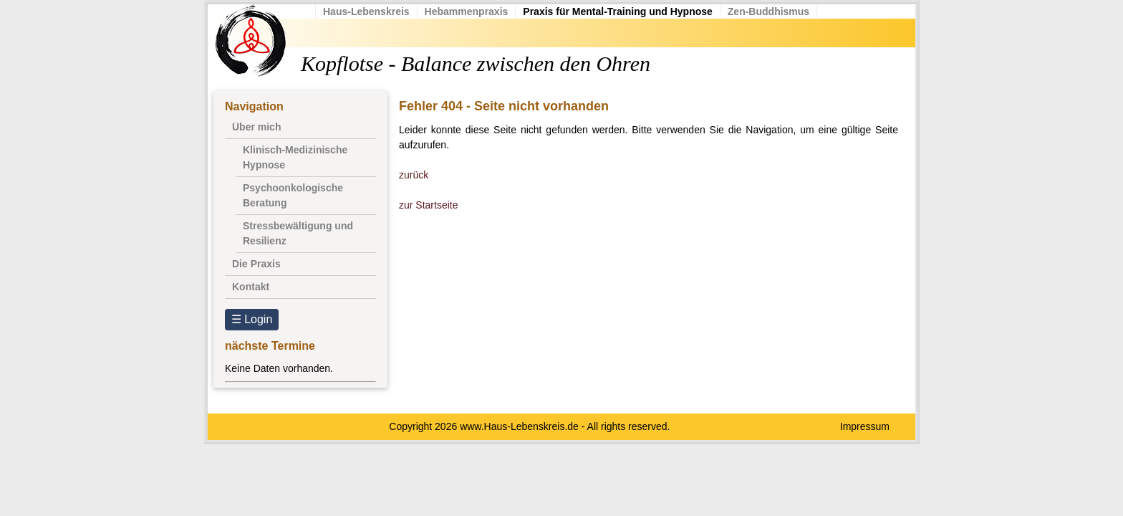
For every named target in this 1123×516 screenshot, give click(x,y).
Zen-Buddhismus (768, 11)
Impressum (865, 426)
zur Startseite (428, 205)
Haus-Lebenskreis (366, 11)
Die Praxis (256, 263)
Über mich (256, 127)
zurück (413, 175)
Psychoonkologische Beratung (293, 195)
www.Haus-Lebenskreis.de (519, 426)
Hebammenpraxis (467, 11)
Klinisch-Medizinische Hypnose (295, 157)
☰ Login (252, 319)
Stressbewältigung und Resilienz (298, 233)
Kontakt (250, 286)
